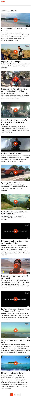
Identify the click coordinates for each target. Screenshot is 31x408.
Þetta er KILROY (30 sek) (11, 153)
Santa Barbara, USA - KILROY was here (15, 341)
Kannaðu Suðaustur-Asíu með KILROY (14, 29)
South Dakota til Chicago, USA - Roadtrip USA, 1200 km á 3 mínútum (15, 122)
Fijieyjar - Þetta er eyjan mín (13, 373)
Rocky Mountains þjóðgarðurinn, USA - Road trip (15, 212)
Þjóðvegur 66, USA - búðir (12, 182)
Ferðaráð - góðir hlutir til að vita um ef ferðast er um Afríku (15, 90)
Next (18, 395)
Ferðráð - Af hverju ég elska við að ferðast (14, 277)
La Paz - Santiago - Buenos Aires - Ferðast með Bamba (15, 310)
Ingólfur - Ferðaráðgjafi (11, 61)
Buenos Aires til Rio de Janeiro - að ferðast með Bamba (15, 242)
